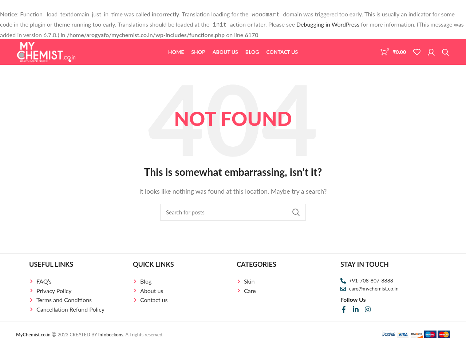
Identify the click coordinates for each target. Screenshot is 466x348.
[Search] (445, 53)
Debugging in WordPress (327, 23)
